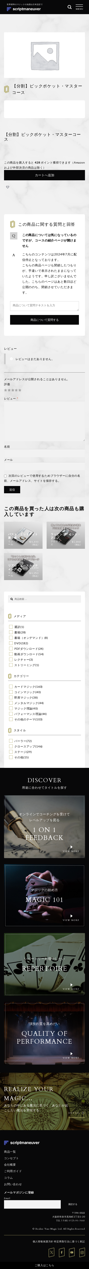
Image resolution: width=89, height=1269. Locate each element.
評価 (7, 384)
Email (7, 1198)
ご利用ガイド (13, 1171)
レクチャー (21, 659)
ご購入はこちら (44, 1265)
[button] (7, 187)
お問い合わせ (13, 1184)
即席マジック (23, 697)
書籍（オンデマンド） (29, 637)
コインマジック (24, 692)
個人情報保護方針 (43, 1241)
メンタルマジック (26, 703)
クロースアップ (24, 746)
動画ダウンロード (26, 654)
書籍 (17, 632)
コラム (8, 1177)
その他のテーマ (24, 719)
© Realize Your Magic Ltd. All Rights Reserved (59, 1228)
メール (8, 459)
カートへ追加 (44, 175)
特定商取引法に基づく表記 (69, 1241)
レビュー (11, 398)
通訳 (17, 627)
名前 (7, 446)
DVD (17, 643)
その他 (18, 757)
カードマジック (24, 686)
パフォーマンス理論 (27, 714)
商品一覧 (10, 1151)
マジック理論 (23, 708)
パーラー (20, 741)
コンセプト (11, 1158)
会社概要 (10, 1164)
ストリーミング (24, 665)
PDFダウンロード (26, 648)
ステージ (20, 752)
